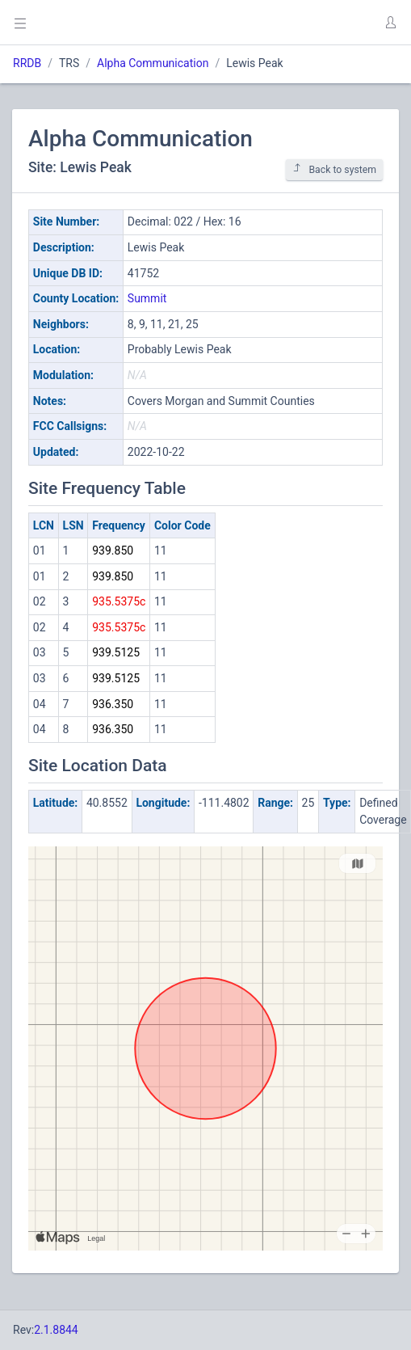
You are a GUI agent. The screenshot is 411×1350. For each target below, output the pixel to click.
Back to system (334, 169)
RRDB (27, 63)
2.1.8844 (56, 1329)
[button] (390, 22)
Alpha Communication (152, 63)
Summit (147, 298)
